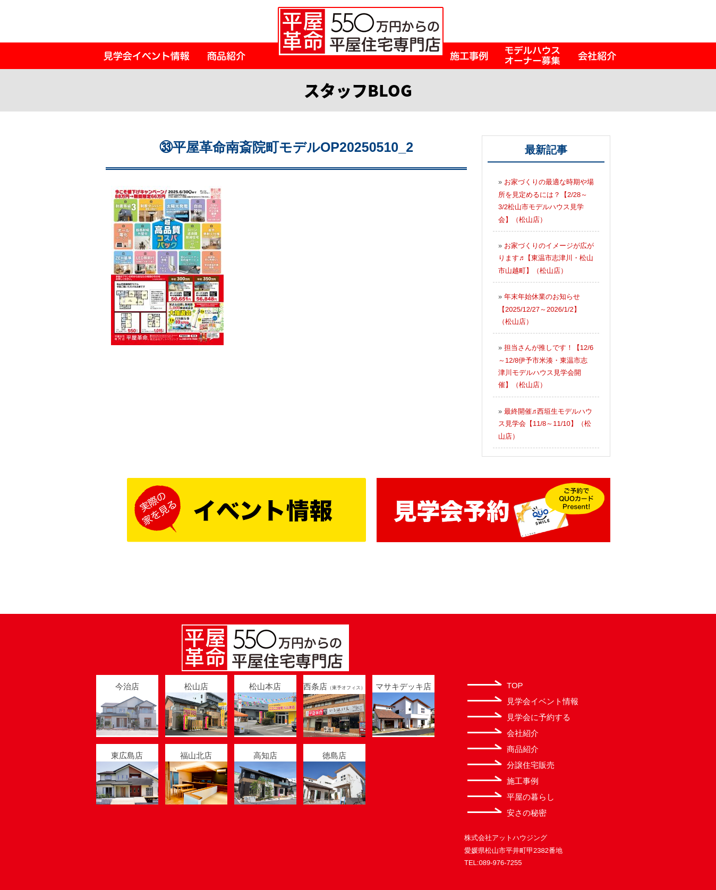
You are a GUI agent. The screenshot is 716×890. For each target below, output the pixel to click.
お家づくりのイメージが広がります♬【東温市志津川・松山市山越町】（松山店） (546, 258)
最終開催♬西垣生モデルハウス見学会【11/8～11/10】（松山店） (545, 423)
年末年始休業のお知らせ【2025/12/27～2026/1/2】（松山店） (539, 309)
